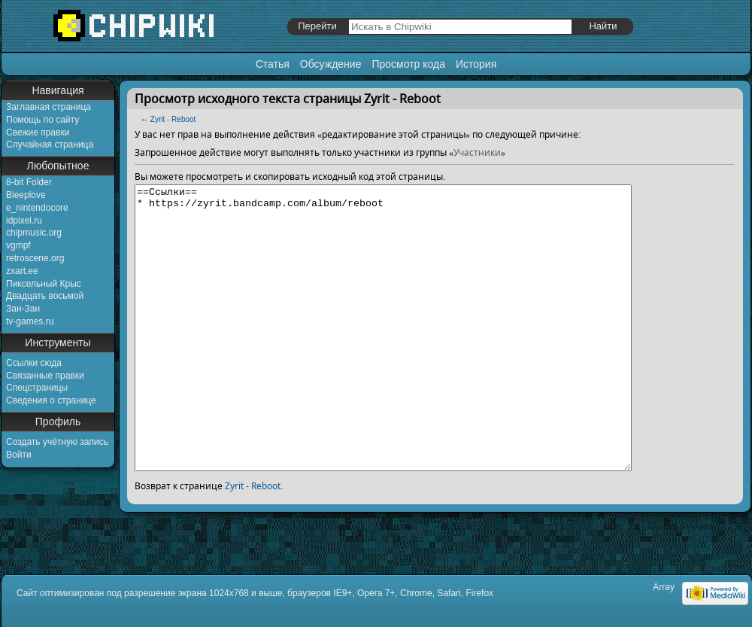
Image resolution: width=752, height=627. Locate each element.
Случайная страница (49, 144)
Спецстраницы (37, 387)
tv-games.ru (29, 321)
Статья (273, 64)
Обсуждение (331, 64)
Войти (19, 454)
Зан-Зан (23, 308)
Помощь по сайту (42, 119)
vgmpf (18, 245)
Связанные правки (45, 375)
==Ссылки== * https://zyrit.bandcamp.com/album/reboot (413, 356)
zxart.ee (22, 271)
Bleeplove (26, 195)
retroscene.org (35, 258)
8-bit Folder (29, 182)
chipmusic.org (34, 232)
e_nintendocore (37, 207)
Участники (477, 152)
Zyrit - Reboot (173, 119)
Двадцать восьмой (44, 296)
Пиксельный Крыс (43, 283)
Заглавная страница (48, 107)
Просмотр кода (408, 64)
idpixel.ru (24, 220)
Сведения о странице (51, 400)
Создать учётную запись (57, 442)
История (476, 64)
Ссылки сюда (34, 363)
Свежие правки (37, 132)
